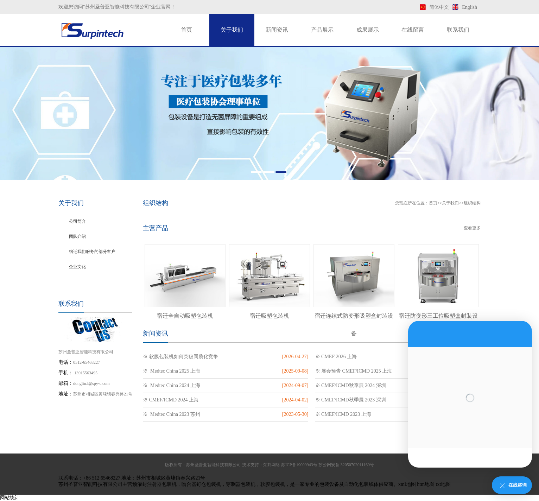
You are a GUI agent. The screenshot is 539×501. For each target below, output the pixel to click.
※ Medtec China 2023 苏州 (171, 414)
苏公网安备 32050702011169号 (346, 464)
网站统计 (10, 497)
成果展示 (367, 30)
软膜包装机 (272, 484)
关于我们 (232, 30)
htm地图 (426, 484)
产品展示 (322, 30)
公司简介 (77, 221)
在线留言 (412, 30)
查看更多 (472, 228)
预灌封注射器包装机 (154, 484)
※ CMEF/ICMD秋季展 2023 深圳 (350, 399)
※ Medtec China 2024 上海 (171, 385)
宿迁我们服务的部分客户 (92, 251)
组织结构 (77, 281)
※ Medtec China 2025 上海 (171, 371)
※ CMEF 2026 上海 (336, 356)
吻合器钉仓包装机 (201, 484)
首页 (186, 30)
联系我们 (458, 30)
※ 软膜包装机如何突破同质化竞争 (180, 356)
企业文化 (77, 266)
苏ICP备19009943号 (299, 464)
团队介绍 (77, 236)
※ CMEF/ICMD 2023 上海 (343, 414)
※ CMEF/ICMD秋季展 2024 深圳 (350, 385)
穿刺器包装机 (240, 484)
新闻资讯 (277, 30)
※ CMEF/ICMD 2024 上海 (171, 399)
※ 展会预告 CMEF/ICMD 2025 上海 (353, 371)
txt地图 (443, 484)
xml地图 (407, 484)
